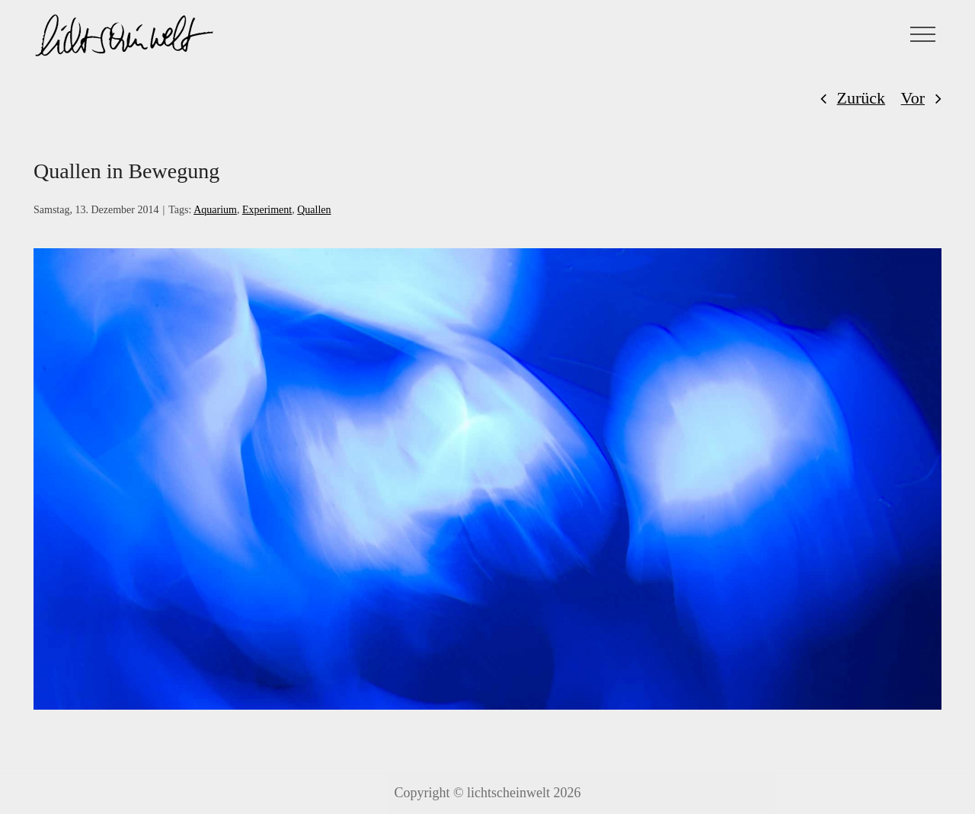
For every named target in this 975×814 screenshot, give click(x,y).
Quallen (314, 209)
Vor (913, 97)
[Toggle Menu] (923, 34)
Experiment (267, 209)
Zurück (861, 97)
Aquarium (215, 209)
